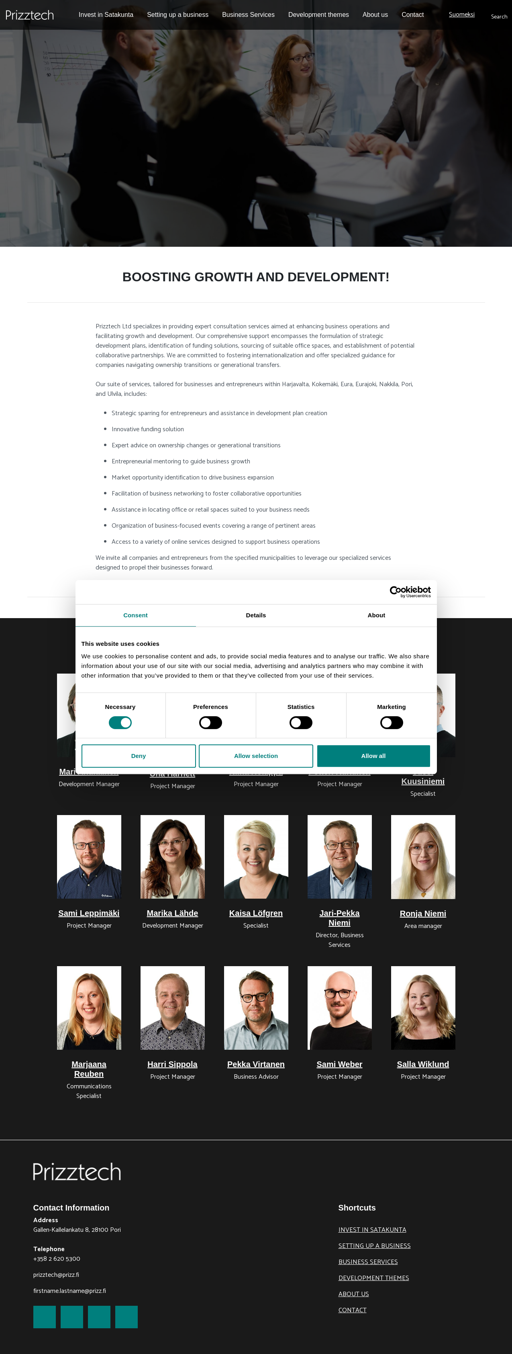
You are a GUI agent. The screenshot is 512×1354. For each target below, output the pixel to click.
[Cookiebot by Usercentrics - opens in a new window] (396, 592)
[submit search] (499, 14)
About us (354, 1294)
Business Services (368, 1262)
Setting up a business (375, 1246)
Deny (138, 755)
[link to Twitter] (72, 1317)
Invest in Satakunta (372, 1230)
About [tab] (377, 615)
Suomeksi (462, 14)
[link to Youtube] (126, 1317)
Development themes (374, 1278)
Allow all (373, 755)
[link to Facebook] (44, 1317)
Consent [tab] (135, 615)
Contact (353, 1310)
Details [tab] (256, 615)
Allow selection (256, 755)
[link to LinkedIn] (99, 1317)
